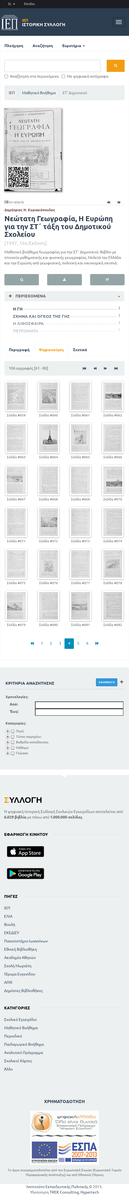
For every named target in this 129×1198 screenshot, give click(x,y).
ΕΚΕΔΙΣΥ (11, 933)
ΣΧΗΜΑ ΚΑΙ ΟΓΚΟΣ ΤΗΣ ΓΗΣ (41, 316)
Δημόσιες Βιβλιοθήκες (23, 990)
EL (11, 4)
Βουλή (9, 924)
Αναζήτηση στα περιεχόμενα (31, 76)
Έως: (14, 711)
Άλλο (8, 1069)
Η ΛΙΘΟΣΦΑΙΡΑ (28, 323)
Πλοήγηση (13, 46)
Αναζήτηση (43, 46)
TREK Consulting (64, 1192)
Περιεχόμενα (30, 296)
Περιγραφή (19, 350)
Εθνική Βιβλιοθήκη (20, 949)
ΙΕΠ (12, 93)
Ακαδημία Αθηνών (20, 957)
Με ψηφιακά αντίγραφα (84, 76)
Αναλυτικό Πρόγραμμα (23, 1052)
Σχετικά (80, 350)
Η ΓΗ (18, 309)
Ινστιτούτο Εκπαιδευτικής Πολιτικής (57, 1187)
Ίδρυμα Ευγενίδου (19, 974)
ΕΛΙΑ (8, 916)
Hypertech (89, 1192)
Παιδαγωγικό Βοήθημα (24, 1044)
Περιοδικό (13, 1036)
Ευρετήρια (73, 46)
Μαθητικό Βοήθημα (39, 93)
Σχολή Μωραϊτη (17, 966)
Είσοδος (29, 4)
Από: (14, 704)
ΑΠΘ (8, 982)
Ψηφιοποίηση (51, 350)
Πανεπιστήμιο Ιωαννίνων (26, 941)
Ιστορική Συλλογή (43, 22)
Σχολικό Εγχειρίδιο (20, 1019)
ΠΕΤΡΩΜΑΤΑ (25, 331)
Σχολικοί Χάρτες (18, 1061)
